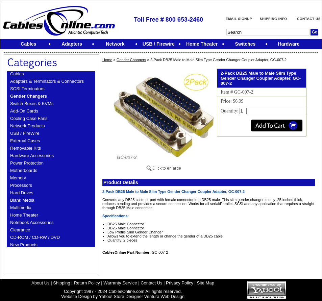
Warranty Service (120, 282)
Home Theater (24, 215)
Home (107, 60)
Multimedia (20, 207)
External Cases (25, 140)
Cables (17, 73)
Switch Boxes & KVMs (32, 103)
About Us (40, 282)
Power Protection (27, 163)
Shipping (61, 282)
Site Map (205, 282)
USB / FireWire (25, 133)
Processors (21, 185)
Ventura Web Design (164, 296)
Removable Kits (25, 148)
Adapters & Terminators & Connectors (47, 81)
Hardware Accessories (32, 155)
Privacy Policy (179, 282)
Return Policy (87, 282)
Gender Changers (28, 96)
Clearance (20, 229)
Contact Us (151, 282)
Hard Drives (21, 192)
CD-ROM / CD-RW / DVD (35, 237)
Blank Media (22, 200)
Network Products (27, 125)
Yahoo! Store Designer (121, 296)
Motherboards (23, 170)
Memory (18, 177)
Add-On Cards (24, 111)
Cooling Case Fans (29, 118)
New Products (24, 244)
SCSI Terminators (27, 88)
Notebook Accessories (32, 222)
